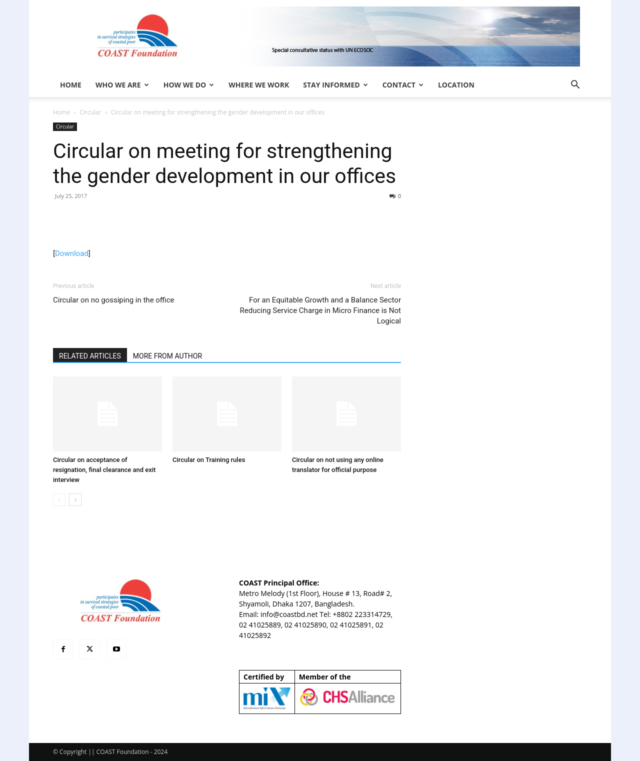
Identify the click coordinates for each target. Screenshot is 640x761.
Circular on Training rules (208, 460)
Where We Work (258, 85)
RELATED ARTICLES (90, 356)
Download (71, 253)
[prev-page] (59, 500)
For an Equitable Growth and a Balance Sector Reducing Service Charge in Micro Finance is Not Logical (320, 311)
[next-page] (75, 500)
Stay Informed (335, 85)
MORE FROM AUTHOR (167, 356)
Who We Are (122, 85)
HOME (71, 85)
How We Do (189, 85)
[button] (575, 85)
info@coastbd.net (289, 614)
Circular (90, 112)
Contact (403, 85)
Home (61, 112)
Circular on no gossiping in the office (113, 300)
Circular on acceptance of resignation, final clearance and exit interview (104, 470)
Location (456, 85)
